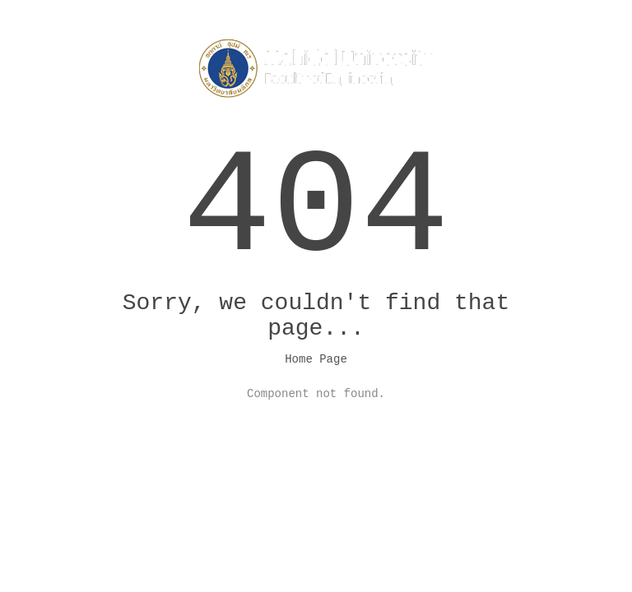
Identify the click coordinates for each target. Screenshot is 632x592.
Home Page (316, 359)
